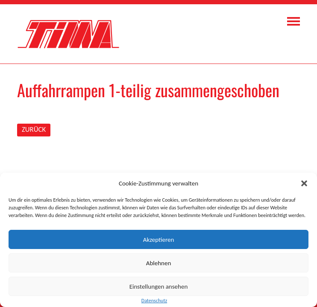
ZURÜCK (34, 129)
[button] (304, 183)
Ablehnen (158, 263)
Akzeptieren (158, 239)
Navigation (293, 21)
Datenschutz (154, 301)
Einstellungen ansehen (158, 286)
